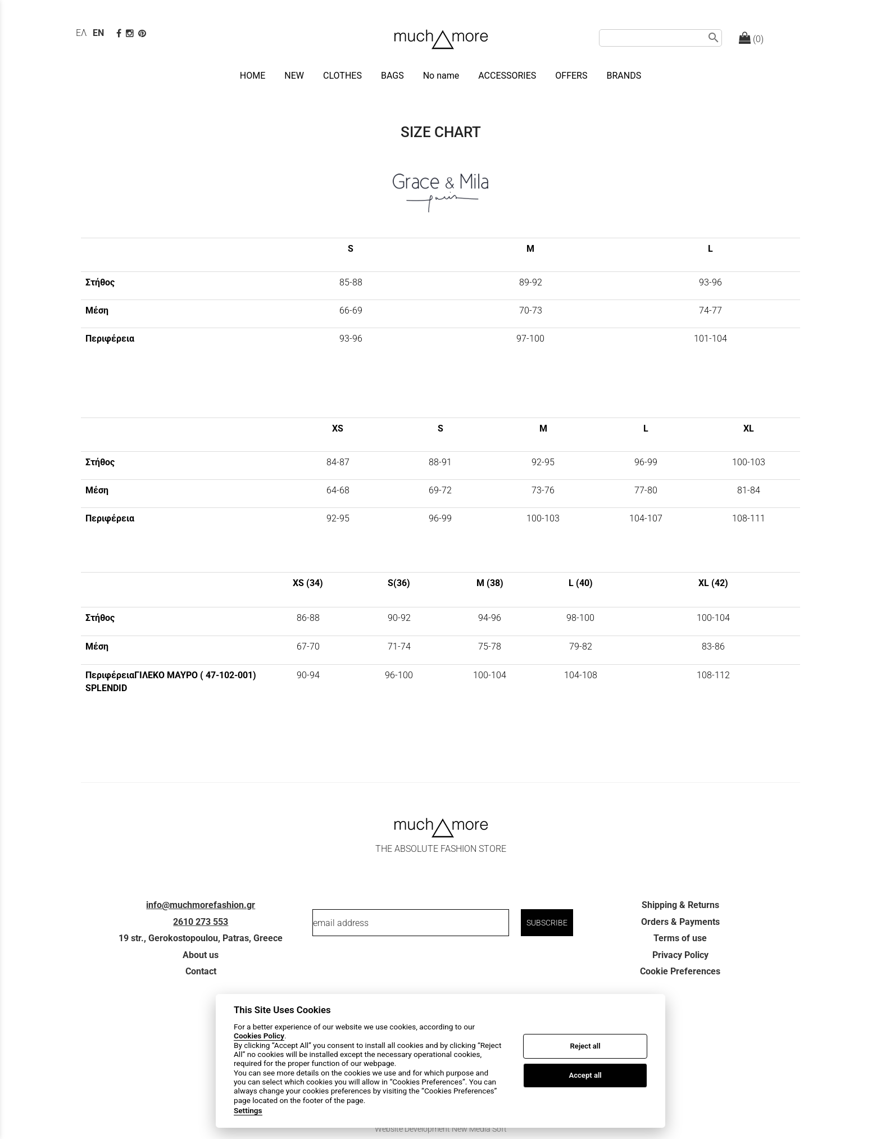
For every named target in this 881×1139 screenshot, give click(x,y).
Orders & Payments (680, 921)
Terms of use (680, 938)
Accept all (585, 1075)
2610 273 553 (200, 921)
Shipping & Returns (680, 905)
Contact (200, 971)
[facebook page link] (120, 33)
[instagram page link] (131, 33)
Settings (248, 1110)
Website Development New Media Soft (441, 1128)
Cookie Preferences (680, 971)
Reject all (585, 1046)
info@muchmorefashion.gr (200, 905)
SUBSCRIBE (546, 922)
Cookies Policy (259, 1035)
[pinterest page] (143, 33)
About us (201, 955)
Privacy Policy (680, 955)
